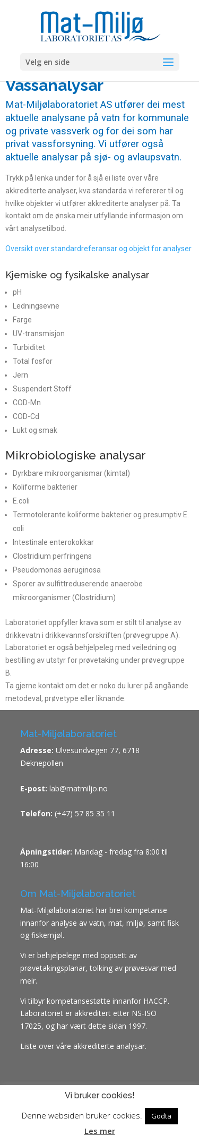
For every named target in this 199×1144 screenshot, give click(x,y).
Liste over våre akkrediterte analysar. (83, 1046)
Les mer (99, 1130)
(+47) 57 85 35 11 (85, 813)
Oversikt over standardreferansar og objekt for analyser (98, 248)
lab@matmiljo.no (77, 788)
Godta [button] (161, 1116)
